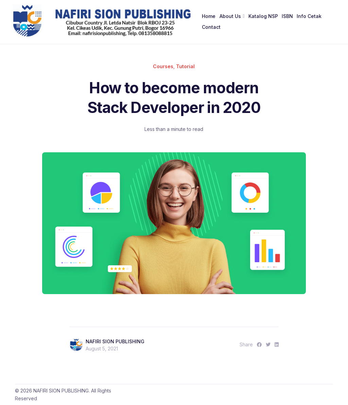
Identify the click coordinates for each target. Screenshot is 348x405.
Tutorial (185, 66)
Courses (163, 66)
